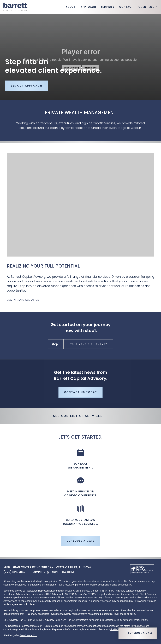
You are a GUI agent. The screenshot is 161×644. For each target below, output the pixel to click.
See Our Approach (26, 86)
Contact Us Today (80, 393)
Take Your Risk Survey (80, 344)
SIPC (112, 590)
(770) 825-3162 (14, 572)
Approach (88, 7)
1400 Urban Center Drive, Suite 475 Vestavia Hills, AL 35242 (47, 567)
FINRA (103, 590)
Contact (126, 7)
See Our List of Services (78, 416)
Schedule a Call (140, 633)
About (71, 7)
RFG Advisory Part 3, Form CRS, (21, 620)
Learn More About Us (23, 300)
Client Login (148, 7)
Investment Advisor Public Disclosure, (96, 620)
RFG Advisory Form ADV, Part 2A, (57, 620)
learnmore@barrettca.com (52, 572)
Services (107, 7)
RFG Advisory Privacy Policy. (132, 620)
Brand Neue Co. (28, 635)
